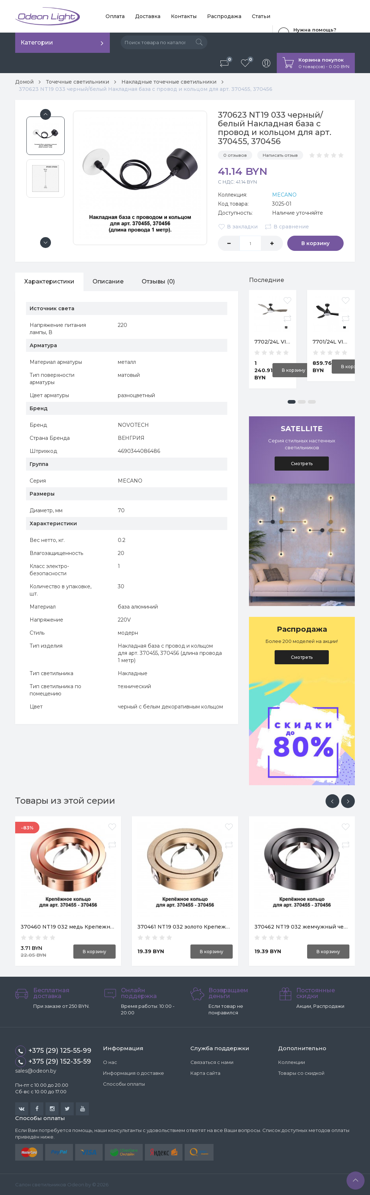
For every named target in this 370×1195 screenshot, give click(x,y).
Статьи (261, 16)
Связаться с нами (211, 1062)
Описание (108, 281)
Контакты (184, 16)
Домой (24, 82)
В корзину (315, 243)
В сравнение (286, 226)
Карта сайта (205, 1073)
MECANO (284, 195)
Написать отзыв (280, 155)
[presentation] (332, 801)
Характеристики (49, 281)
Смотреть (302, 463)
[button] (292, 402)
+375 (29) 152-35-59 (53, 1061)
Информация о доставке (133, 1073)
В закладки (238, 226)
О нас (110, 1062)
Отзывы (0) (158, 281)
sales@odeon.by (35, 1071)
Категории (37, 42)
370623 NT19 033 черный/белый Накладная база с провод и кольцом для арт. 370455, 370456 (145, 89)
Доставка (147, 16)
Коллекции (291, 1062)
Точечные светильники (77, 82)
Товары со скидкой (301, 1073)
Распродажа (224, 16)
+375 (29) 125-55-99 (53, 1050)
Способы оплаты (124, 1084)
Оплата (115, 16)
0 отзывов (235, 155)
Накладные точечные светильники (168, 82)
